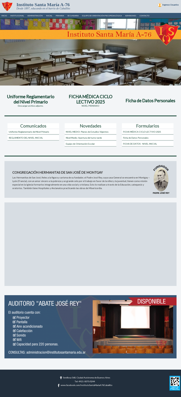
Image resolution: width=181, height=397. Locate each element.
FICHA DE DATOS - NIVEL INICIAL (140, 143)
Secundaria (73, 15)
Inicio (4, 15)
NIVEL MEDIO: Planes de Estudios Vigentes (87, 131)
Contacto (144, 15)
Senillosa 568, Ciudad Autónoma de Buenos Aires (84, 377)
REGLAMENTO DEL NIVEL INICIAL (26, 137)
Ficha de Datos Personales (136, 137)
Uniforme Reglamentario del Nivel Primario (29, 131)
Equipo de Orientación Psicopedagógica (102, 15)
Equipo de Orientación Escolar (80, 143)
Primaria (60, 15)
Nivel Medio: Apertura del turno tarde (84, 137)
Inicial (49, 15)
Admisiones (130, 15)
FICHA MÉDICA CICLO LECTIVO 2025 (142, 131)
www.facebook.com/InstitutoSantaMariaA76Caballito (84, 385)
